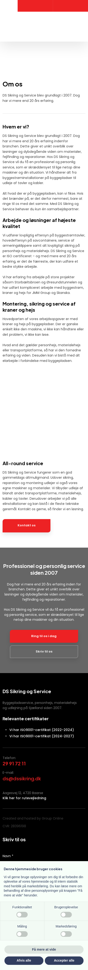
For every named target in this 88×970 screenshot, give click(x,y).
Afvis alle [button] (24, 960)
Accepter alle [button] (64, 960)
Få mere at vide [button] (44, 949)
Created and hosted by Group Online (33, 818)
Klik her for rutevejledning (24, 798)
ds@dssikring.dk (22, 778)
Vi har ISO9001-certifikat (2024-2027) (41, 736)
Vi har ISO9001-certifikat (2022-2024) (41, 730)
